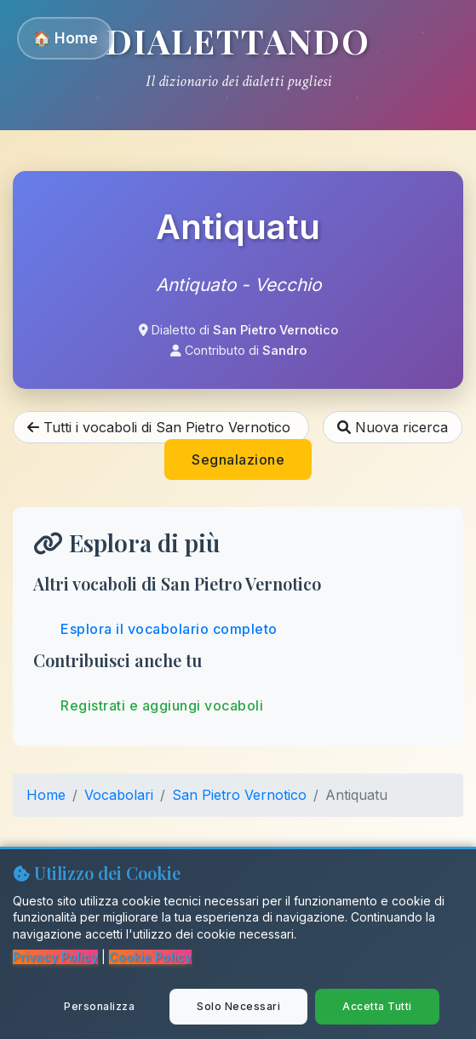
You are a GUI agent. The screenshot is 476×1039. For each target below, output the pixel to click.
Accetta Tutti (377, 1006)
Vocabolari (118, 794)
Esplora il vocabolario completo (169, 628)
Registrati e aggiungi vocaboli (161, 705)
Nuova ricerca (392, 427)
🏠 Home (65, 38)
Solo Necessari (238, 1006)
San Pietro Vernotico (239, 794)
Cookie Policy (150, 957)
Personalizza (99, 1006)
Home (46, 794)
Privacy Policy (55, 957)
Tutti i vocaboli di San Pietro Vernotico (161, 427)
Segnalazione (238, 459)
